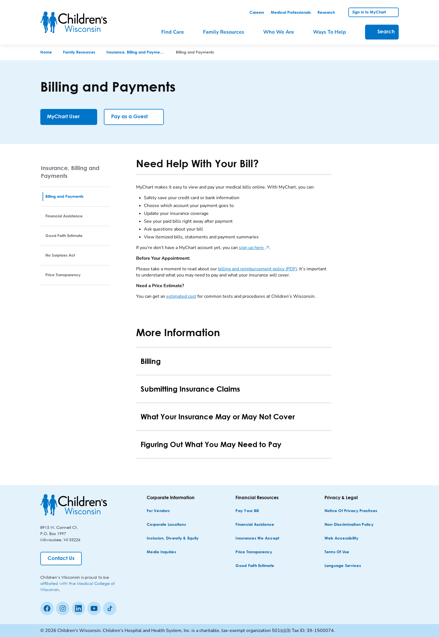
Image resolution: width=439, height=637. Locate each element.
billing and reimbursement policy (257, 269)
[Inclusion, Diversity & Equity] (173, 538)
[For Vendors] (158, 511)
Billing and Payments (64, 197)
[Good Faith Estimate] (254, 566)
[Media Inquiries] (161, 552)
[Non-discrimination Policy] (348, 525)
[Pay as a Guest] (134, 117)
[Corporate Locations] (166, 525)
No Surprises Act (60, 255)
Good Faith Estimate (64, 236)
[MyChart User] (68, 117)
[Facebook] (47, 608)
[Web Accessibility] (341, 538)
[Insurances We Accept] (257, 538)
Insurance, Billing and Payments (70, 172)
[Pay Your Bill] (247, 511)
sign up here (254, 248)
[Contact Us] (61, 558)
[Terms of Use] (336, 552)
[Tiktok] (109, 608)
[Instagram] (62, 608)
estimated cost (181, 296)
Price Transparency (63, 275)
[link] (256, 13)
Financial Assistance (64, 216)
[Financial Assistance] (254, 525)
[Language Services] (342, 566)
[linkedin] (78, 608)
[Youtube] (94, 608)
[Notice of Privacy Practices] (350, 511)
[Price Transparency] (253, 552)
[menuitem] (176, 32)
